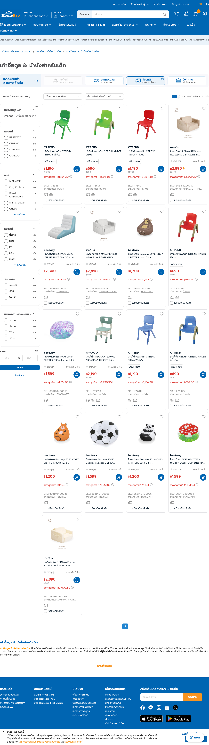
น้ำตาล (12, 234)
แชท (197, 737)
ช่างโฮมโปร (169, 25)
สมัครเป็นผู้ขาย (139, 4)
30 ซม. (12, 338)
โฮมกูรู (149, 25)
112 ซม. (12, 326)
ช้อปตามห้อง (40, 25)
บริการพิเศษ (7, 31)
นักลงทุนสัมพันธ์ (113, 703)
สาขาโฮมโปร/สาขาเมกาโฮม (118, 699)
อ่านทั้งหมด (104, 666)
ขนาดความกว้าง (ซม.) (17, 314)
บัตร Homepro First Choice (49, 703)
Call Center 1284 (114, 723)
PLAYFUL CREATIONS (16, 195)
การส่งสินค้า (78, 699)
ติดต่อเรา (109, 719)
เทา (11, 246)
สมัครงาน (110, 711)
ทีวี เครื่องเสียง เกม (47, 39)
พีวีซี (11, 291)
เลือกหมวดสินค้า (13, 25)
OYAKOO (14, 155)
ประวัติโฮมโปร (112, 694)
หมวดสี (8, 229)
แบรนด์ (8, 132)
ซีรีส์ (6, 175)
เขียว (12, 240)
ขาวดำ (12, 259)
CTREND (14, 143)
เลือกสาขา (64, 16)
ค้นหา (20, 367)
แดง (11, 252)
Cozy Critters (16, 187)
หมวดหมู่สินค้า (12, 110)
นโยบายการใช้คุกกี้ (73, 741)
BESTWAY (15, 137)
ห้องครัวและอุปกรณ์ (142, 39)
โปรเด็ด (191, 25)
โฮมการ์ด (119, 4)
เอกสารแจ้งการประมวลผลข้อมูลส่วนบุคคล (39, 741)
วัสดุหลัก (9, 279)
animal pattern (18, 202)
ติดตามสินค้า (6, 707)
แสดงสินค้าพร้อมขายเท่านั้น (195, 96)
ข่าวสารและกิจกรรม (114, 707)
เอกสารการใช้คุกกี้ (81, 711)
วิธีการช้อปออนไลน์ (9, 694)
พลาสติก (14, 285)
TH (200, 4)
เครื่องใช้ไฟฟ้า (6, 39)
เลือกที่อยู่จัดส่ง (36, 16)
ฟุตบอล (13, 208)
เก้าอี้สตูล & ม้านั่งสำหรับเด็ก (82, 52)
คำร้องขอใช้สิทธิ (80, 715)
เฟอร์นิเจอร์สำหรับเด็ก (48, 52)
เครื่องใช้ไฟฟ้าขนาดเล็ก (25, 39)
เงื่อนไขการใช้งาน (80, 694)
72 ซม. (12, 332)
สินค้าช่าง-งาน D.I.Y (123, 25)
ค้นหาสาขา (160, 4)
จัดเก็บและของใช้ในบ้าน (69, 39)
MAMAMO (15, 149)
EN (207, 4)
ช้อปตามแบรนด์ (67, 25)
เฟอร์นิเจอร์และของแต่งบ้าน (94, 39)
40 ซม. (12, 320)
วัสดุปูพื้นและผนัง (160, 39)
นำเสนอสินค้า (111, 715)
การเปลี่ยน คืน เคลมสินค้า (12, 703)
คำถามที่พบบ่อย (8, 699)
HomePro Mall (96, 25)
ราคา (3, 351)
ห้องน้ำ (127, 39)
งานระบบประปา (115, 39)
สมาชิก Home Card (44, 694)
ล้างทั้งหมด (20, 375)
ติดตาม (192, 697)
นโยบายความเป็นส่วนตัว (84, 703)
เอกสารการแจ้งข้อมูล (82, 707)
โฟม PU (13, 297)
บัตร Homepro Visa (44, 699)
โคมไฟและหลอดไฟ (178, 39)
